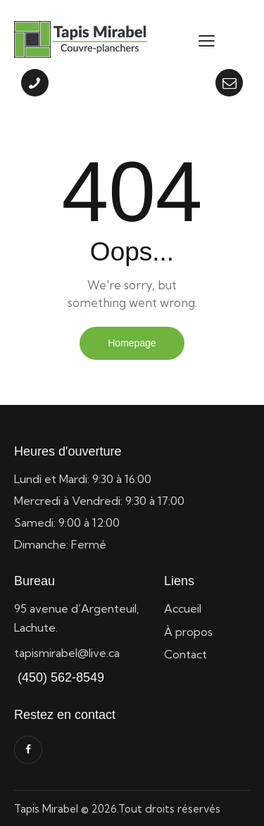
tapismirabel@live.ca (67, 653)
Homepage (132, 343)
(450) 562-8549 (59, 677)
